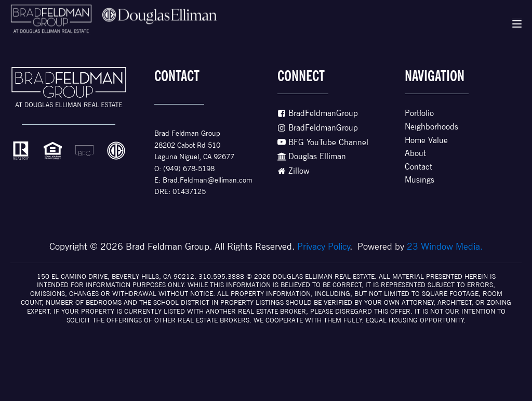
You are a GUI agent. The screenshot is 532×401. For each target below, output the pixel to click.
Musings (419, 180)
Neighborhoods (431, 127)
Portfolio (419, 113)
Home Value (426, 140)
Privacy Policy (323, 246)
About (415, 153)
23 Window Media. (445, 246)
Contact (418, 167)
